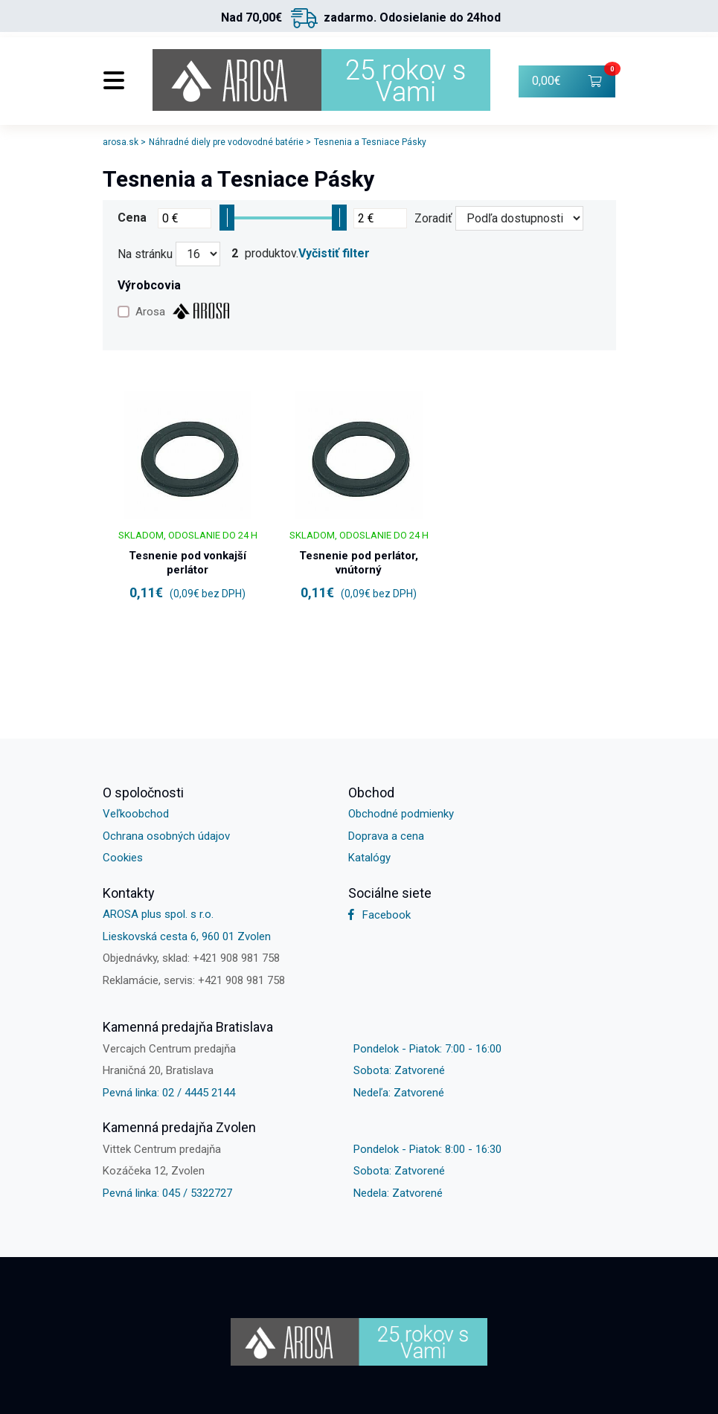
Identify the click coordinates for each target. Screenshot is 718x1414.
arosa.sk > (124, 142)
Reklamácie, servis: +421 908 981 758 (194, 980)
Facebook (379, 915)
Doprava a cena (386, 836)
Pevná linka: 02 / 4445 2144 (169, 1092)
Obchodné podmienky (401, 813)
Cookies (123, 857)
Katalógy (369, 857)
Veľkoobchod (136, 813)
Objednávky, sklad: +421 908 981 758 (191, 958)
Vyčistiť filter (334, 254)
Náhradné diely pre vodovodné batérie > (230, 142)
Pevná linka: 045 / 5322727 (167, 1193)
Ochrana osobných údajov (166, 836)
